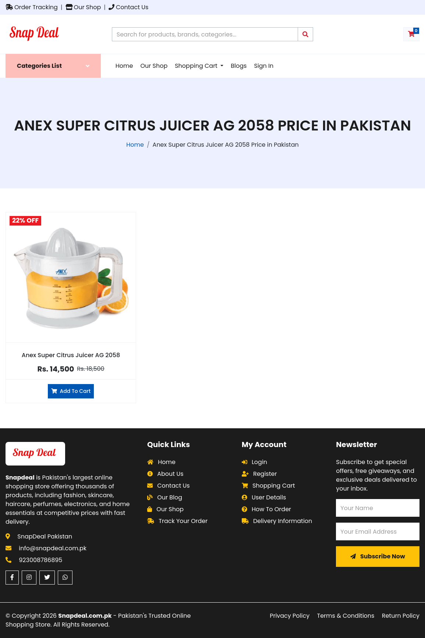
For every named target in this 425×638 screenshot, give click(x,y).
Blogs (239, 66)
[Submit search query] (305, 34)
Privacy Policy (289, 615)
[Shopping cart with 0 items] (411, 34)
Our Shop (83, 7)
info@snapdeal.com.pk (52, 548)
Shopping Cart (197, 66)
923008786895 (40, 560)
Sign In (263, 66)
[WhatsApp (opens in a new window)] (65, 578)
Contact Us (128, 7)
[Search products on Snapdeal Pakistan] (205, 34)
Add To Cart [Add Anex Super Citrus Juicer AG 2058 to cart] (71, 391)
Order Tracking (32, 7)
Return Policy (400, 615)
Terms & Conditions (346, 615)
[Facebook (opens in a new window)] (12, 578)
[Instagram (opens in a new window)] (29, 578)
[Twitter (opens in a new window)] (47, 578)
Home (124, 66)
